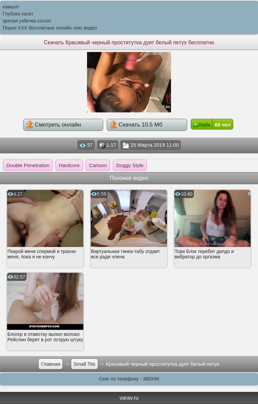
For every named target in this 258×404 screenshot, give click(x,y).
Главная (50, 364)
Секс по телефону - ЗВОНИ (129, 379)
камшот (11, 6)
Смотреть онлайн (53, 124)
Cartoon (98, 165)
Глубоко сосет (18, 13)
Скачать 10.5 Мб (136, 124)
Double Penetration (27, 165)
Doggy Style (129, 165)
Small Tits (84, 364)
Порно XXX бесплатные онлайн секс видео (50, 28)
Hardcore (69, 165)
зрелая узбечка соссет (27, 20)
